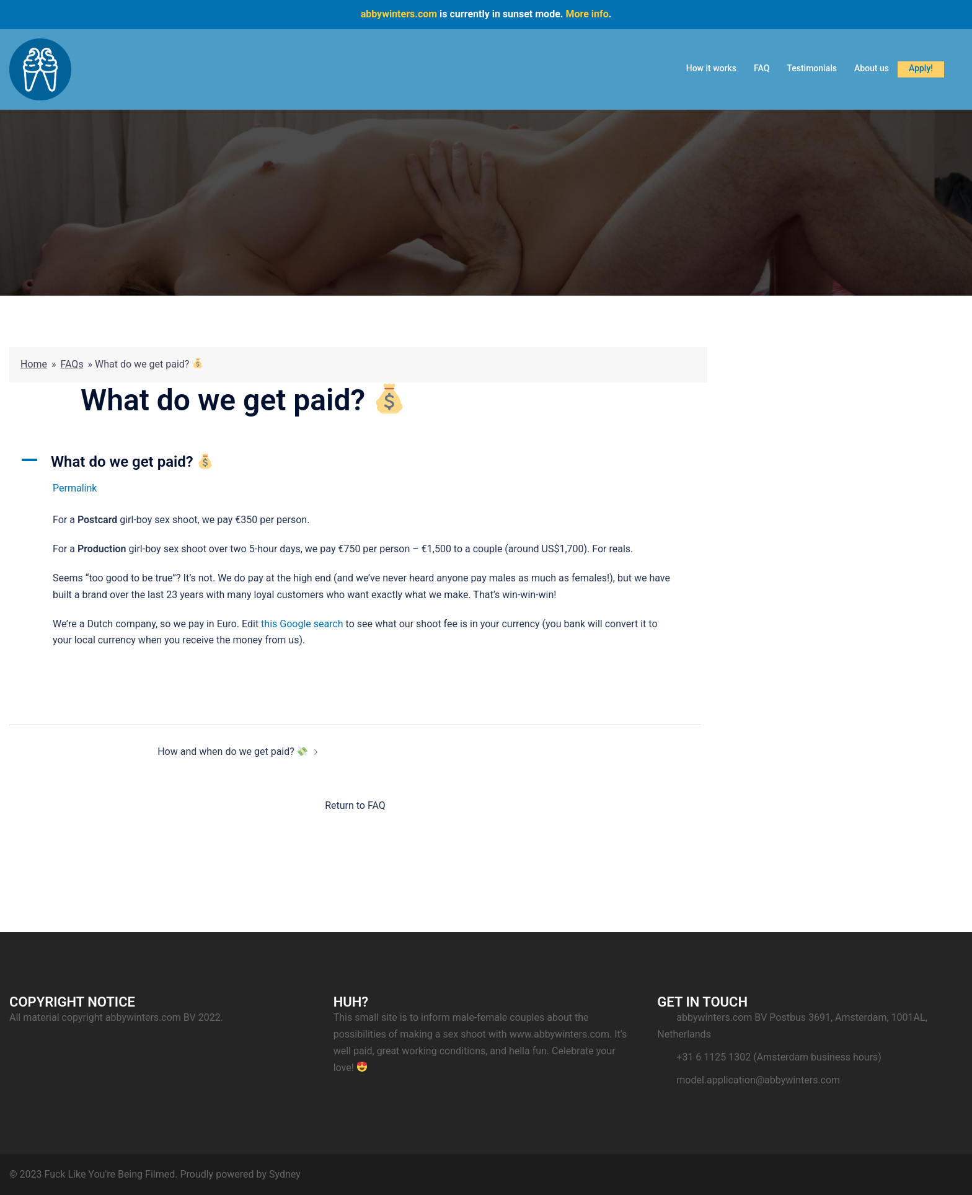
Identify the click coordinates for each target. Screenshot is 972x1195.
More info (586, 14)
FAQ (761, 68)
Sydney (285, 1174)
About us (871, 68)
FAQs (72, 364)
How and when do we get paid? (232, 751)
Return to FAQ (355, 805)
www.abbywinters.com (559, 1034)
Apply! (921, 68)
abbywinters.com (399, 14)
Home (33, 364)
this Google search (302, 624)
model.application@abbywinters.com (758, 1080)
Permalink (75, 488)
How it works (711, 68)
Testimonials (812, 68)
